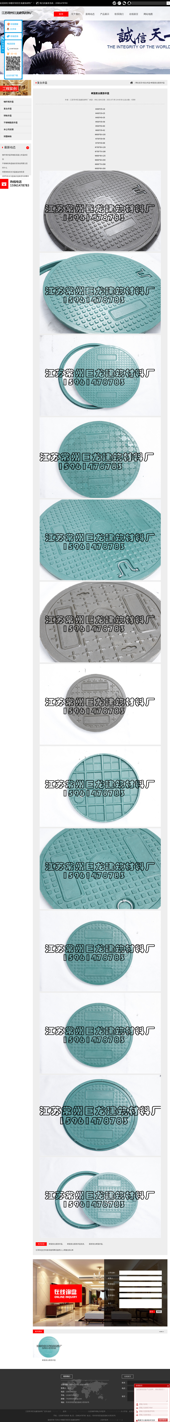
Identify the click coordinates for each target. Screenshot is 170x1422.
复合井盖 (8, 109)
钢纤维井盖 (9, 102)
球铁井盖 (8, 115)
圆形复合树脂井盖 (96, 1244)
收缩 (2, 45)
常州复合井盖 (71, 1411)
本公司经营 (9, 129)
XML (119, 1420)
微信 (67, 1250)
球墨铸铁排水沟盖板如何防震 (13, 172)
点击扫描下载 (12, 75)
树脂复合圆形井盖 (158, 83)
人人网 (63, 1250)
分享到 (38, 1250)
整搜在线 (113, 1420)
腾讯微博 (57, 1250)
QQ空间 (44, 1250)
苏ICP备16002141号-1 (91, 1420)
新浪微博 (50, 1250)
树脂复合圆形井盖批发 (75, 1244)
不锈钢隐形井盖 (11, 122)
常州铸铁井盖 (83, 1411)
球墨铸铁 (8, 136)
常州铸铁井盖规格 (114, 1411)
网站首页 (138, 83)
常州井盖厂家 (56, 1411)
